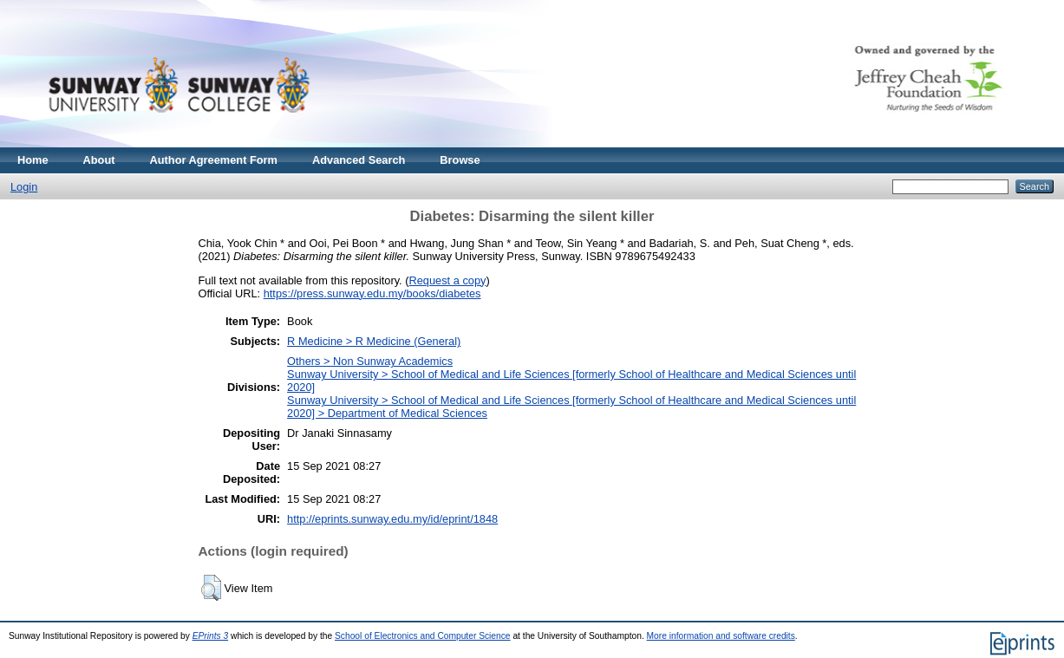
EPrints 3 (211, 636)
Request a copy (447, 280)
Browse (460, 159)
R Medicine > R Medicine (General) (373, 341)
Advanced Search (358, 159)
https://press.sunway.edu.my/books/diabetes (372, 293)
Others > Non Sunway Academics (370, 361)
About (99, 159)
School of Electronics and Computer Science (423, 636)
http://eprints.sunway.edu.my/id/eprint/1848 (392, 518)
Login (23, 186)
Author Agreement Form (213, 159)
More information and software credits (721, 636)
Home (33, 159)
